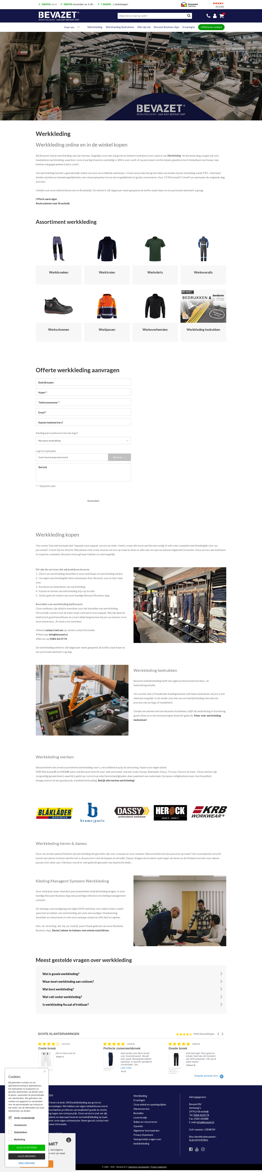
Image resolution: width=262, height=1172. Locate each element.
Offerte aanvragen (46, 198)
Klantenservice (142, 1105)
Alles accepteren (27, 1147)
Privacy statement (159, 1164)
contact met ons (54, 626)
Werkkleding (94, 27)
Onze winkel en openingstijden (150, 1101)
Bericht (42, 467)
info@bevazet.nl (58, 631)
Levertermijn (140, 1114)
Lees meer (126, 1064)
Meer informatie (27, 1162)
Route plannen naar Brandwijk (53, 203)
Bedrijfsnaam (46, 382)
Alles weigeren (27, 1156)
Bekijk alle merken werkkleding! (116, 777)
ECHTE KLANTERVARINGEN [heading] (58, 1030)
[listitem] (63, 1055)
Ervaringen (188, 27)
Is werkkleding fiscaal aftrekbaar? (65, 1001)
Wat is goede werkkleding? (60, 971)
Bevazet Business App (166, 27)
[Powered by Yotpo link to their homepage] (209, 1072)
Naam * (42, 392)
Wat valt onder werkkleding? (62, 994)
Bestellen (139, 1110)
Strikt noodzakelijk (24, 1118)
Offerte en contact (211, 27)
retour (49, 4)
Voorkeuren (20, 1125)
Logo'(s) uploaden (46, 450)
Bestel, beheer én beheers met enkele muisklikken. (80, 927)
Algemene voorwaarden (138, 1164)
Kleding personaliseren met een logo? (57, 432)
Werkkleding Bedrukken (120, 27)
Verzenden (44, 496)
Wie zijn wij (143, 27)
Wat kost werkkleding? (58, 986)
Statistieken (20, 1132)
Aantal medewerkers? (50, 422)
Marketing (19, 1139)
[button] (218, 1030)
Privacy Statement (143, 1131)
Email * (42, 412)
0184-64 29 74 (58, 635)
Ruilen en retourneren (145, 1118)
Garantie (138, 1123)
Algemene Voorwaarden (146, 1127)
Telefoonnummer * (48, 402)
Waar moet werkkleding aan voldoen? (68, 978)
